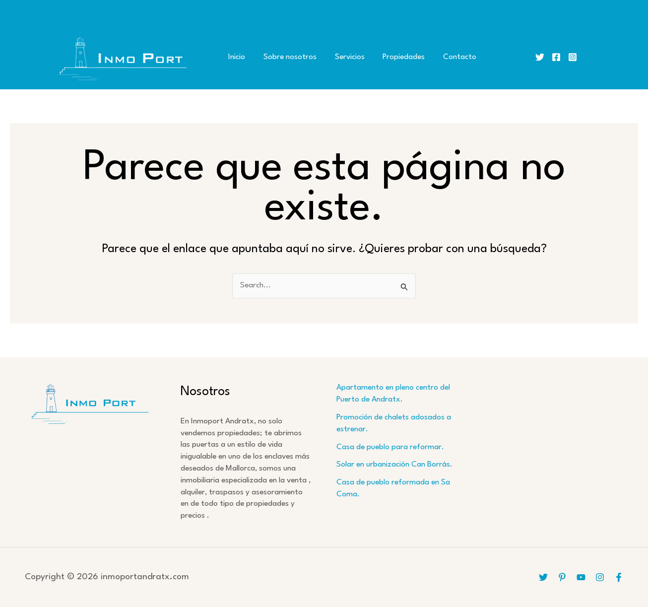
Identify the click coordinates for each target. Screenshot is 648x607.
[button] (596, 57)
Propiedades (392, 57)
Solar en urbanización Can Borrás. (394, 465)
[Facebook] (556, 57)
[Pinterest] (562, 577)
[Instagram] (572, 57)
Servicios (341, 57)
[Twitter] (539, 57)
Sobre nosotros (285, 57)
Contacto (444, 57)
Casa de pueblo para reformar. (390, 447)
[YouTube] (581, 577)
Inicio (235, 57)
